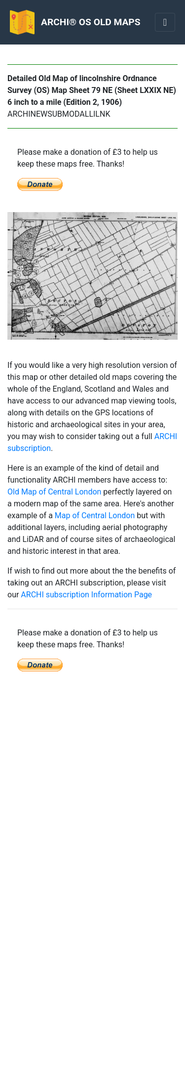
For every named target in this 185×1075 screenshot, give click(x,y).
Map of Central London (95, 515)
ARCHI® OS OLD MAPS (90, 22)
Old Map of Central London (54, 491)
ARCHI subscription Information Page (86, 594)
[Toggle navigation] (165, 22)
